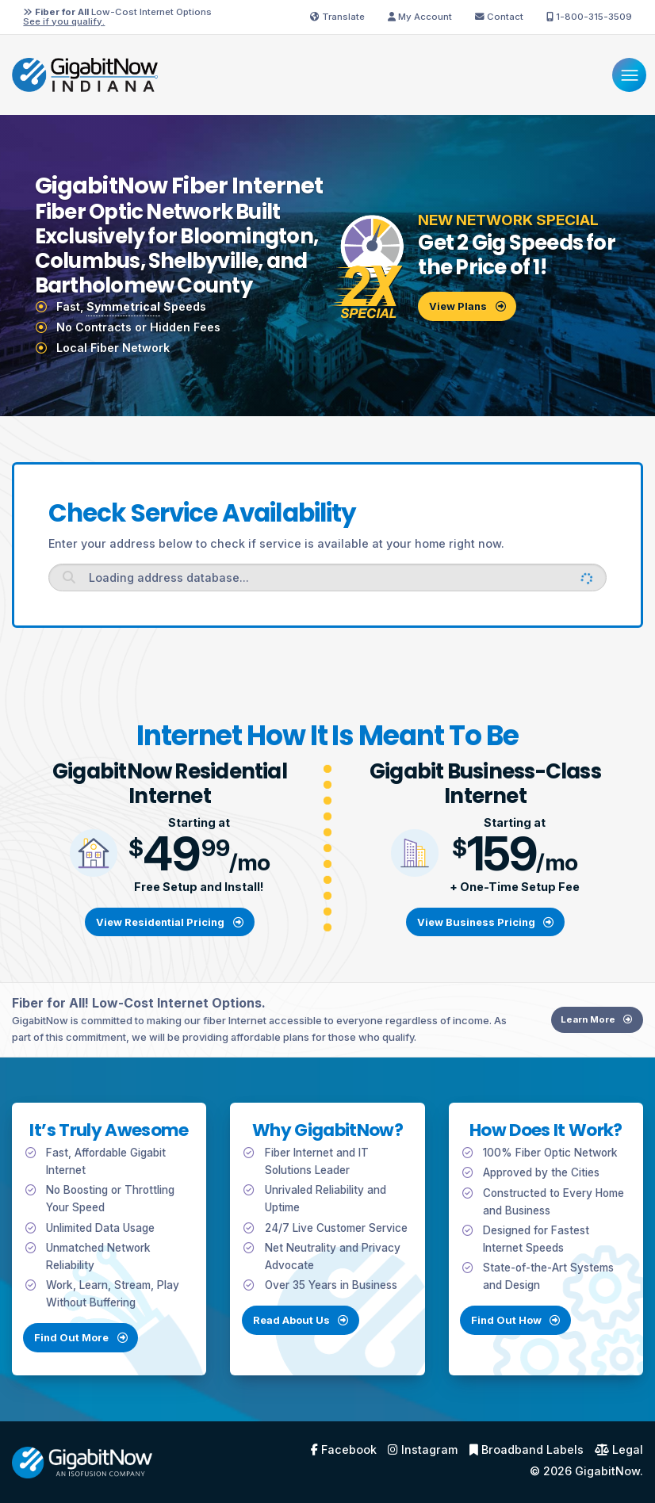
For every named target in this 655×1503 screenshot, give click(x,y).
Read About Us (300, 1335)
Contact (499, 16)
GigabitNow (607, 1471)
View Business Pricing (485, 922)
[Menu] (629, 75)
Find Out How (531, 1335)
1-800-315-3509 (589, 16)
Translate (337, 16)
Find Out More (65, 1353)
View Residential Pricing (169, 922)
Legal (619, 1449)
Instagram (423, 1449)
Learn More (605, 1034)
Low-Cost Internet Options (117, 16)
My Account (420, 16)
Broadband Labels (526, 1449)
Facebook (344, 1449)
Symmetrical (123, 306)
